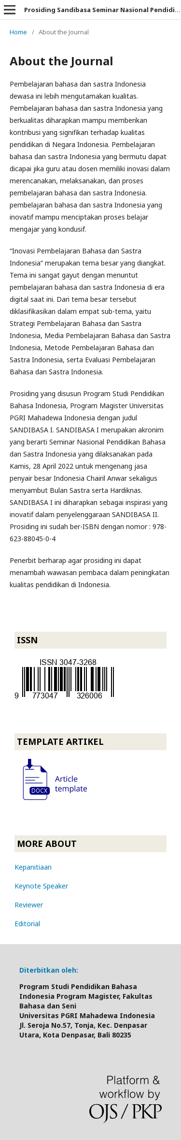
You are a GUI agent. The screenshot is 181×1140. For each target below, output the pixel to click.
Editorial (27, 923)
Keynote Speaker (41, 885)
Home (18, 32)
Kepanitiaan (33, 867)
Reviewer (28, 904)
